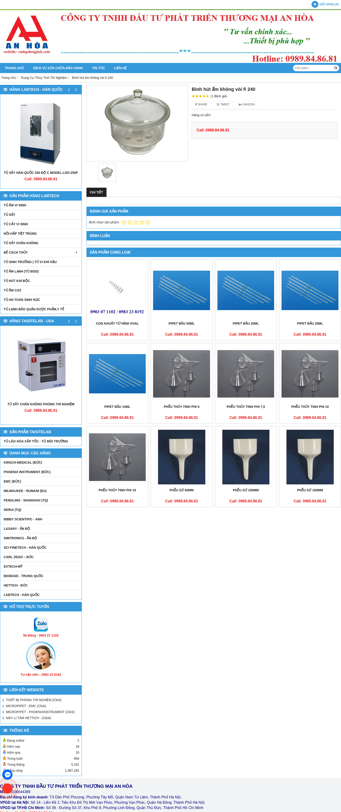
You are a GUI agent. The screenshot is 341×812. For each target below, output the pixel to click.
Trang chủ (14, 68)
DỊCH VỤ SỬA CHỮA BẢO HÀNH (58, 68)
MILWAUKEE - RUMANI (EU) (25, 491)
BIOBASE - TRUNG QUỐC (23, 576)
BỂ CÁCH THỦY (41, 252)
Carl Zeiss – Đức (19, 557)
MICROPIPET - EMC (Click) (26, 706)
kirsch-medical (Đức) (23, 462)
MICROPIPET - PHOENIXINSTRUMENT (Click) (40, 712)
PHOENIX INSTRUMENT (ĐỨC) (27, 472)
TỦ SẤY (9, 214)
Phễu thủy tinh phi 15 (117, 490)
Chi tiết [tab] (96, 192)
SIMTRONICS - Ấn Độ (20, 538)
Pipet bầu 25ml (310, 323)
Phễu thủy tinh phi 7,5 (246, 407)
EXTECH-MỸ (13, 566)
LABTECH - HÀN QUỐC (22, 595)
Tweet (223, 104)
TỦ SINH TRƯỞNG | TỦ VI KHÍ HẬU (30, 262)
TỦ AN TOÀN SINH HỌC (22, 300)
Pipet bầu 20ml (246, 323)
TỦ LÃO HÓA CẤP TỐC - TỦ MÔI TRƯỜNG (36, 441)
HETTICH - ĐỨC (16, 585)
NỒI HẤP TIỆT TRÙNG (20, 233)
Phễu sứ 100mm (246, 490)
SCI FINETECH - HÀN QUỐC (25, 547)
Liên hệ (120, 68)
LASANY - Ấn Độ (17, 528)
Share (201, 104)
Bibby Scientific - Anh (23, 519)
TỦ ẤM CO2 (12, 290)
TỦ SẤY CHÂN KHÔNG (21, 243)
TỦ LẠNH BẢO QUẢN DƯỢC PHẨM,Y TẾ (34, 309)
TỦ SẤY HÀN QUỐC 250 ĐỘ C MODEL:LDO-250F (41, 173)
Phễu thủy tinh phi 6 (181, 407)
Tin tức (98, 68)
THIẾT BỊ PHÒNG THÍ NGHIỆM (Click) (34, 700)
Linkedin (247, 104)
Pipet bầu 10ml (117, 407)
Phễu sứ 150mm (310, 490)
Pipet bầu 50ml (182, 323)
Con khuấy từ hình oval (117, 323)
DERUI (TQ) (12, 510)
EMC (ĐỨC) (12, 481)
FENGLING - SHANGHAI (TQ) (26, 500)
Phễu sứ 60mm (181, 490)
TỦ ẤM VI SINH (15, 205)
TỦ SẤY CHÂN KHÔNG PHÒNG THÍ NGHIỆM (40, 404)
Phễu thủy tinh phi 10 (310, 407)
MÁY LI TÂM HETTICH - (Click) (28, 718)
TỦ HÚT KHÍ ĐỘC (17, 281)
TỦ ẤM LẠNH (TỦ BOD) (21, 271)
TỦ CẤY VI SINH (16, 224)
